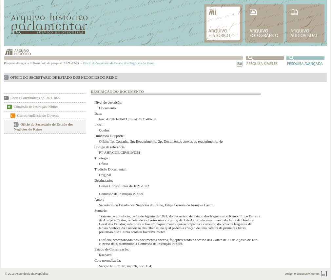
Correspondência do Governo (38, 115)
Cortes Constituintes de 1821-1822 (35, 98)
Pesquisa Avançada (18, 63)
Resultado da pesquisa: (57, 63)
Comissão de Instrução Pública (36, 107)
